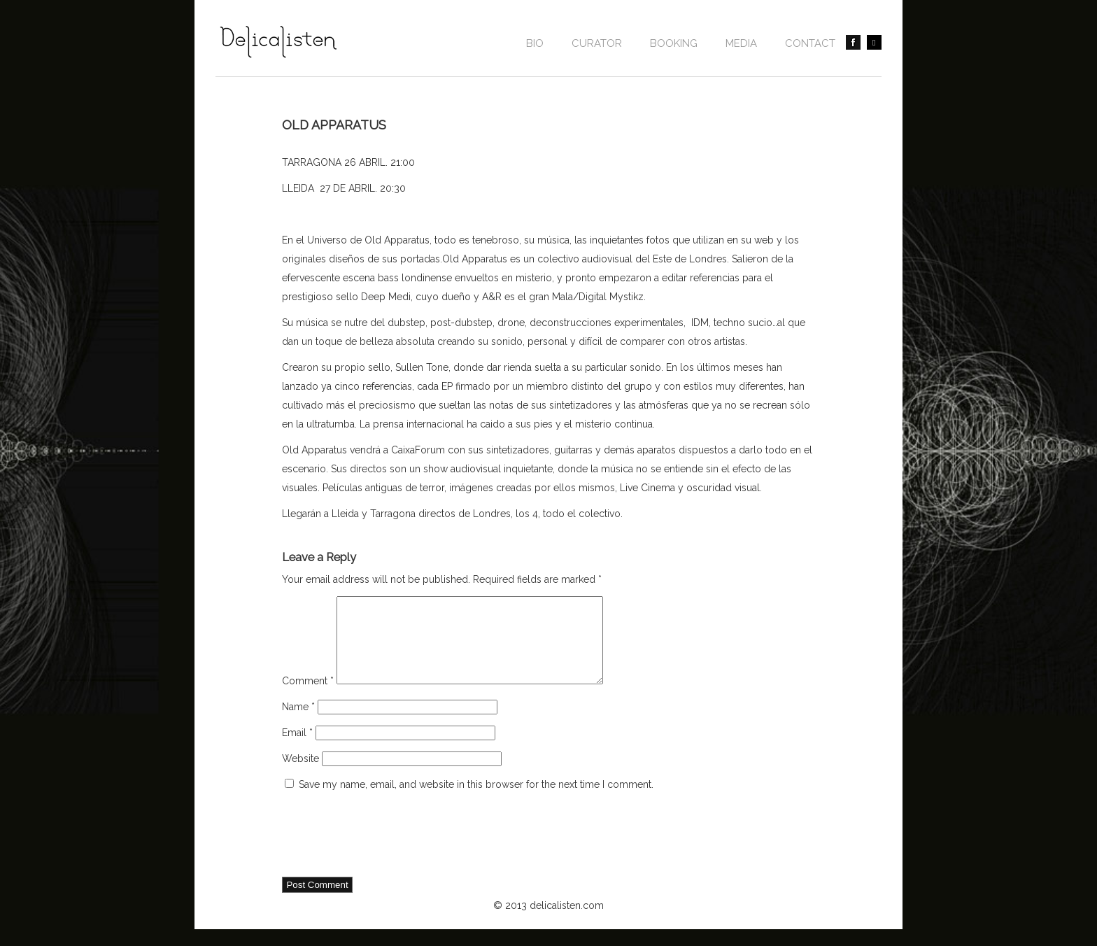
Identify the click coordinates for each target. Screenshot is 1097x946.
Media (741, 43)
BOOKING (674, 43)
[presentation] (388, 852)
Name (298, 723)
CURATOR (597, 43)
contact (810, 43)
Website (300, 775)
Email (297, 749)
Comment (308, 697)
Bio (535, 43)
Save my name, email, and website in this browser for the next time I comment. (476, 801)
